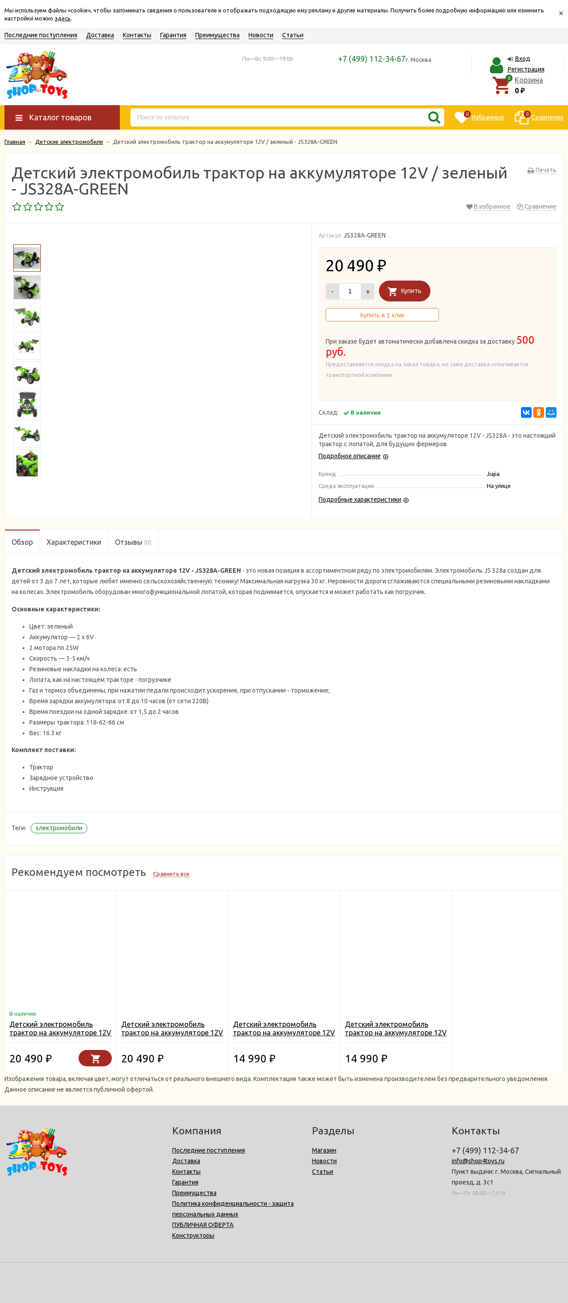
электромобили (59, 828)
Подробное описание (350, 455)
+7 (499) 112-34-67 (372, 58)
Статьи (293, 35)
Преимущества (217, 35)
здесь (63, 18)
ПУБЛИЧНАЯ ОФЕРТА (202, 1224)
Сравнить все (171, 874)
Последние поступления (40, 35)
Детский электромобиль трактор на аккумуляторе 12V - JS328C (284, 1032)
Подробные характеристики (360, 499)
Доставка (100, 35)
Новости (260, 35)
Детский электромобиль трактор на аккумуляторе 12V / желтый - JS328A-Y (172, 1032)
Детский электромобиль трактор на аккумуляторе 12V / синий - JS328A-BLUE (60, 1032)
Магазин (324, 1150)
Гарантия (173, 35)
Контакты (137, 35)
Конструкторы (193, 1235)
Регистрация (526, 69)
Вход (522, 58)
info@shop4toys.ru (478, 1160)
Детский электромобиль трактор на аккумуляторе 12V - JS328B (396, 1032)
